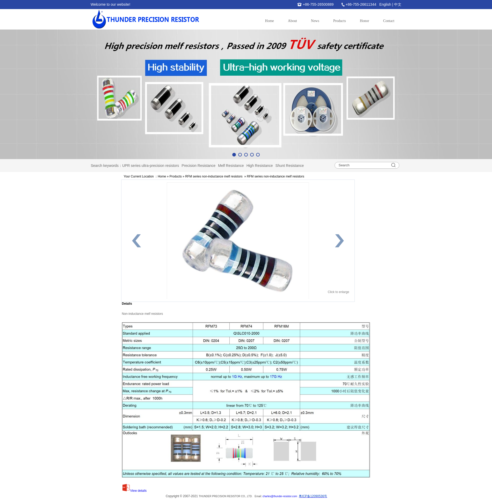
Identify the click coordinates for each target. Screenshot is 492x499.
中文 (397, 4)
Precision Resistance (198, 165)
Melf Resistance (231, 165)
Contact (388, 21)
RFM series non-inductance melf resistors (213, 176)
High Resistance (260, 165)
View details (134, 491)
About (292, 21)
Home (269, 21)
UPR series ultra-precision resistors (150, 165)
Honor (364, 21)
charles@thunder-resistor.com (280, 496)
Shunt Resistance (290, 165)
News (315, 21)
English (385, 4)
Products (339, 21)
